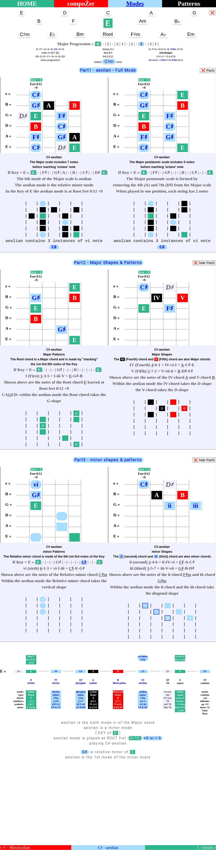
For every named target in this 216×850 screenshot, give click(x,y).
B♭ (177, 21)
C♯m (25, 34)
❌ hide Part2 (204, 263)
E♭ (52, 34)
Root (108, 34)
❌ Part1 (208, 70)
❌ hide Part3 (204, 460)
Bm (80, 34)
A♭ (163, 34)
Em (191, 34)
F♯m (135, 34)
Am (142, 21)
